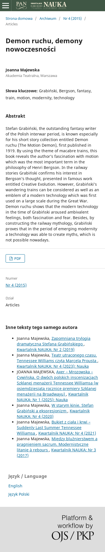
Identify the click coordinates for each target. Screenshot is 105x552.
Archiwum (47, 18)
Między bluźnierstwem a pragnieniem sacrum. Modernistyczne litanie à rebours (57, 444)
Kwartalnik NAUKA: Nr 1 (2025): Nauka (52, 396)
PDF (17, 258)
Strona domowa (19, 18)
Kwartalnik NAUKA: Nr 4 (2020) (53, 413)
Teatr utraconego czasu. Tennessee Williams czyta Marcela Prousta (57, 357)
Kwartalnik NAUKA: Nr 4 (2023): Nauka (53, 366)
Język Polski (18, 494)
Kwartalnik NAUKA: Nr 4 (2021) (67, 433)
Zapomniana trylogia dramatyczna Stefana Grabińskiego (53, 341)
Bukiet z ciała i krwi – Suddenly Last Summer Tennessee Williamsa (53, 427)
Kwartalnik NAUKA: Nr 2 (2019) (45, 349)
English (15, 485)
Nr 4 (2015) (72, 18)
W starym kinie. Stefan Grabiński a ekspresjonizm (55, 408)
